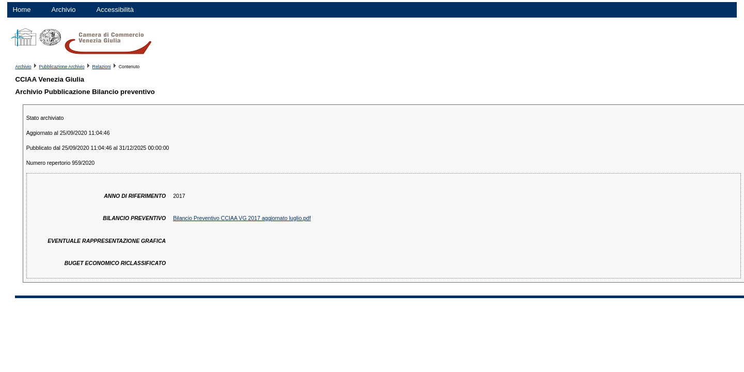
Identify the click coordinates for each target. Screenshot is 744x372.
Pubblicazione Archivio (62, 66)
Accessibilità (115, 9)
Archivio (64, 9)
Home (21, 9)
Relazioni (101, 66)
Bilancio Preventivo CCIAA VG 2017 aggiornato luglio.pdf (242, 218)
